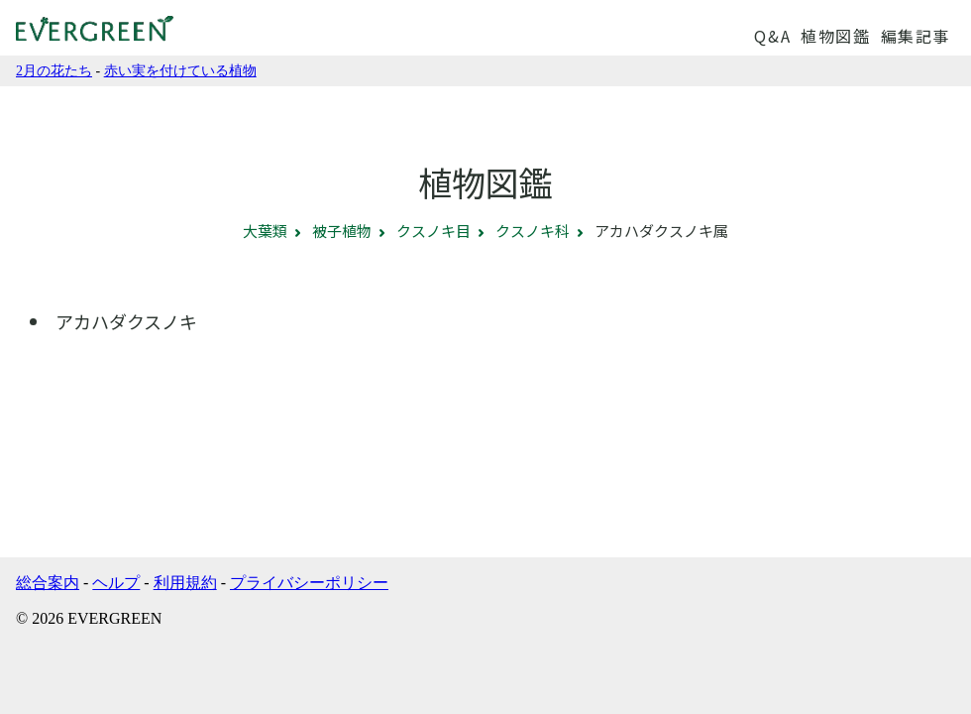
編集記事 (915, 36)
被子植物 (342, 230)
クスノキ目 (433, 230)
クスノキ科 (532, 230)
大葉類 (265, 230)
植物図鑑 (835, 36)
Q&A (772, 36)
